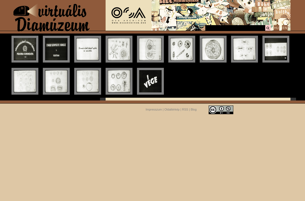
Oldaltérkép (172, 109)
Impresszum (154, 109)
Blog (194, 109)
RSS (185, 109)
